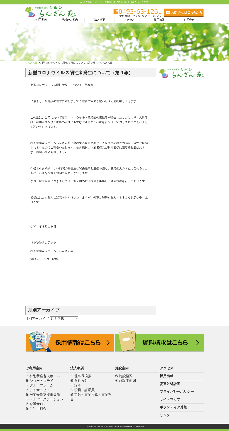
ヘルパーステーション (47, 399)
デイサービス (40, 390)
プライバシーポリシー (177, 391)
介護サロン (38, 404)
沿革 (77, 385)
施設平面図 (127, 381)
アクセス (129, 19)
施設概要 (126, 376)
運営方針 (81, 381)
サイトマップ (170, 399)
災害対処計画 (170, 384)
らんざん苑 (31, 62)
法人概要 (99, 19)
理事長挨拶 (82, 376)
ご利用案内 (40, 19)
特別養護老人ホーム (45, 376)
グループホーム (41, 385)
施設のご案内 (70, 19)
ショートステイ (41, 381)
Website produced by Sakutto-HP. (132, 426)
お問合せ (189, 19)
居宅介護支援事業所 (45, 394)
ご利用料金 (38, 408)
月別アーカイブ (37, 318)
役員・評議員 (84, 390)
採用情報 (159, 19)
